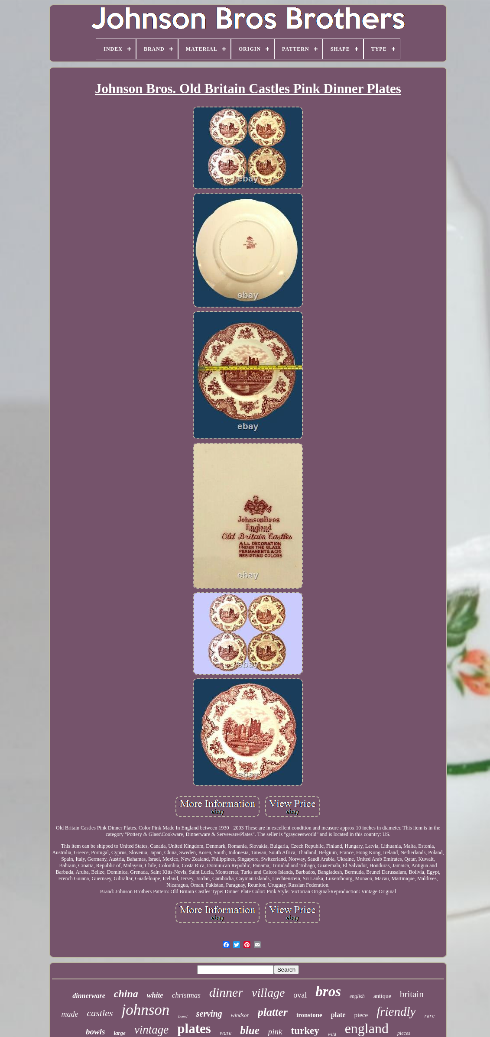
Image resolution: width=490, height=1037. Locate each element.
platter (273, 1012)
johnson (145, 1009)
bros (328, 991)
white (155, 995)
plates (194, 1028)
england (367, 1028)
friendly (395, 1011)
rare (429, 1016)
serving (209, 1013)
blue (249, 1030)
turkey (305, 1030)
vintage (151, 1029)
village (268, 992)
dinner (226, 992)
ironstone (309, 1014)
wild (332, 1034)
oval (300, 995)
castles (100, 1013)
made (70, 1014)
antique (382, 996)
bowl (182, 1016)
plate (338, 1014)
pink (275, 1031)
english (357, 996)
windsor (240, 1015)
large (119, 1033)
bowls (95, 1031)
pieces (403, 1033)
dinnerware (88, 995)
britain (412, 994)
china (126, 993)
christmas (186, 995)
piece (361, 1014)
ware (225, 1033)
